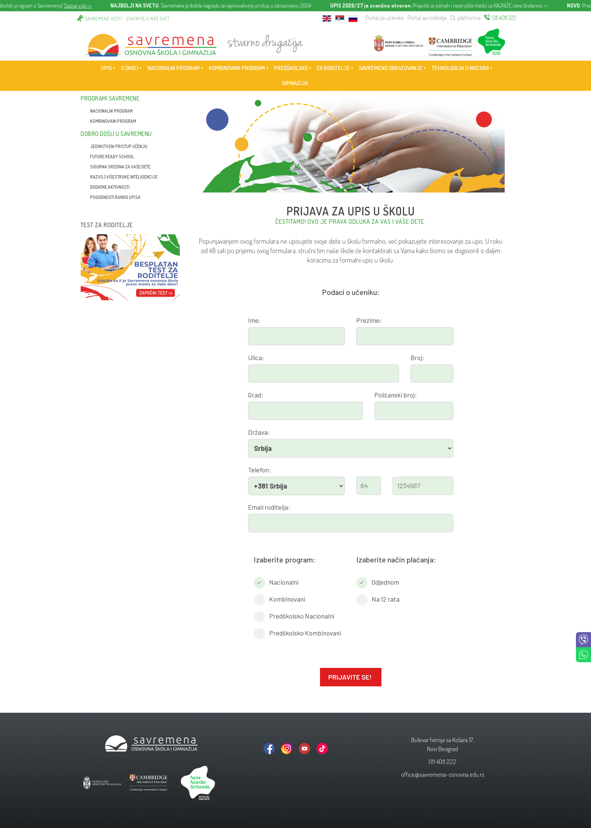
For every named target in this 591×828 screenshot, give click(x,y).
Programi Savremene (110, 98)
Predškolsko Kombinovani (305, 633)
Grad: (255, 395)
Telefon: (259, 470)
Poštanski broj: (395, 395)
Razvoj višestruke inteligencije (124, 177)
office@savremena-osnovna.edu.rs (442, 774)
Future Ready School (112, 156)
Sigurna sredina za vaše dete (120, 167)
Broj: (417, 357)
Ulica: (256, 357)
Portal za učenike (384, 17)
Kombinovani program (113, 121)
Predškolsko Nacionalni (301, 616)
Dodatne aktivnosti (110, 187)
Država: (259, 432)
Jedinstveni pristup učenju (118, 146)
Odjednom (385, 582)
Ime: (254, 320)
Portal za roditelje (427, 17)
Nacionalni (284, 582)
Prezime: (369, 320)
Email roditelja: (269, 507)
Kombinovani (287, 599)
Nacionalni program (111, 111)
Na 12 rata (386, 599)
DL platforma (465, 17)
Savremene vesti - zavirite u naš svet (127, 18)
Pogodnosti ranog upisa (115, 197)
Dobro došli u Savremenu (116, 133)
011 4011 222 (504, 17)
